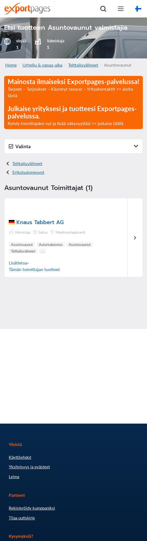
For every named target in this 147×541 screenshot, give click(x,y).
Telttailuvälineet (83, 64)
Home (11, 64)
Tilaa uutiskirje (22, 517)
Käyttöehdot (20, 457)
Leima (14, 476)
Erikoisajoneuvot (28, 172)
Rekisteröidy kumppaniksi (32, 508)
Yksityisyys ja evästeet (29, 466)
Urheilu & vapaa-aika (42, 64)
